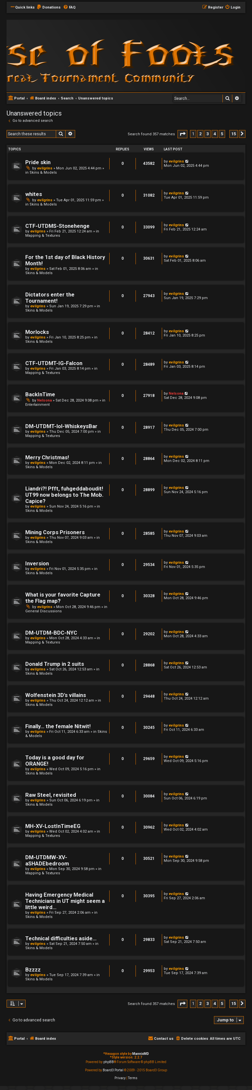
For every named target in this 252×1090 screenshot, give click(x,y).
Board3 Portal (113, 1070)
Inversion (37, 563)
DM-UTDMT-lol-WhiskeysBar (61, 426)
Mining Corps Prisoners (55, 532)
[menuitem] (48, 7)
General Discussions (43, 611)
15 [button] (233, 133)
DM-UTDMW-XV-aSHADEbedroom (47, 860)
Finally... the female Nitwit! (58, 726)
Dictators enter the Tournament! (49, 298)
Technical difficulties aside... (60, 938)
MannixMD (140, 1054)
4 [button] (215, 133)
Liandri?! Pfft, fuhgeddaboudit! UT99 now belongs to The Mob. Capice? (64, 495)
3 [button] (207, 133)
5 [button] (222, 133)
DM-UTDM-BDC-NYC (51, 633)
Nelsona (44, 400)
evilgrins (44, 168)
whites (33, 194)
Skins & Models (43, 172)
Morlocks (37, 332)
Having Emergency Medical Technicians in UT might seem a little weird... (65, 901)
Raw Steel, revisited (50, 795)
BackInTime (40, 394)
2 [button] (200, 133)
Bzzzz (33, 970)
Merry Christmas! (47, 457)
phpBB (108, 1062)
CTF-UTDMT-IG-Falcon (53, 363)
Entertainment (37, 405)
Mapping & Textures (42, 235)
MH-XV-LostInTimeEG (52, 826)
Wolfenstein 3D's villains (55, 695)
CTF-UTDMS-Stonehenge (57, 226)
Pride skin (38, 162)
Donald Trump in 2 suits (54, 664)
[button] (182, 134)
